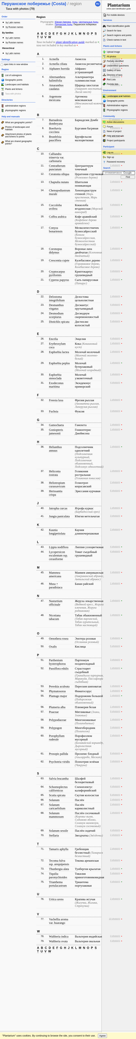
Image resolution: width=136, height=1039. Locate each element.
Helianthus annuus (55, 448)
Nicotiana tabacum (54, 617)
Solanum (54, 800)
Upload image (113, 52)
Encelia (53, 339)
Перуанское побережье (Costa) (76, 25)
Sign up (110, 157)
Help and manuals (115, 136)
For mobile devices (116, 15)
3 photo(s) (115, 58)
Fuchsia (53, 411)
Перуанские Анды (63, 24)
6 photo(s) (115, 490)
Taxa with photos (13, 94)
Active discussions (115, 122)
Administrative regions (117, 105)
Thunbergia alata (59, 869)
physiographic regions (15, 110)
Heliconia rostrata (54, 473)
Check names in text (116, 40)
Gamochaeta (56, 425)
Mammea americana (55, 574)
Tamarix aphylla (58, 849)
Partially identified (115, 61)
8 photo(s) (115, 753)
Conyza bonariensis (55, 229)
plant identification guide (70, 42)
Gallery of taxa (113, 70)
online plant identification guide (119, 6)
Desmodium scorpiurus (56, 315)
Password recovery (116, 162)
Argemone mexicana (55, 98)
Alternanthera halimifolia (57, 78)
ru (97, 4)
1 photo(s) (115, 68)
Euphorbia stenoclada (55, 376)
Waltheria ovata (58, 941)
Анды (75, 22)
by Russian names (14, 27)
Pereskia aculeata (59, 686)
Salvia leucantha (58, 778)
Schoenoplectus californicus (58, 788)
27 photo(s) (114, 119)
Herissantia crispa (55, 492)
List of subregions (13, 75)
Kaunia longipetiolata (57, 531)
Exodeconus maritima (56, 384)
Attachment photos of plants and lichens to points (18, 135)
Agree (102, 966)
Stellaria (54, 835)
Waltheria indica (58, 936)
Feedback (24, 959)
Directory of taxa (114, 75)
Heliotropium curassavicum (57, 484)
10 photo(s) (114, 919)
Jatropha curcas (58, 508)
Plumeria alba (57, 707)
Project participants (116, 140)
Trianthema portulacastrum (58, 883)
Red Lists (111, 79)
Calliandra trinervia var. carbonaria (56, 157)
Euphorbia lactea (59, 352)
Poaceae (54, 712)
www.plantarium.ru (119, 959)
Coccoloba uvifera (55, 206)
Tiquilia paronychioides (58, 875)
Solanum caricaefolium (57, 806)
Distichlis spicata (59, 321)
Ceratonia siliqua (59, 174)
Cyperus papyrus (59, 280)
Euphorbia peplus (59, 363)
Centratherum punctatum (57, 167)
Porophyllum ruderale (56, 737)
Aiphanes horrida (59, 68)
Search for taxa (114, 30)
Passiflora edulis (58, 668)
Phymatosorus (57, 691)
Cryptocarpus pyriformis (57, 273)
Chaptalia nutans (59, 182)
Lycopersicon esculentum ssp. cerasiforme (58, 555)
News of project (114, 131)
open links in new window (16, 64)
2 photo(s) (115, 153)
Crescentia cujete (59, 260)
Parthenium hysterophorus (57, 662)
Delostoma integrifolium (57, 298)
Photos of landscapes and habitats (17, 128)
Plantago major (58, 696)
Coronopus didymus (55, 250)
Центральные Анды (88, 22)
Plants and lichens (13, 89)
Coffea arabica (57, 216)
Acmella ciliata (58, 64)
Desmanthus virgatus (56, 306)
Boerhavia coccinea (55, 130)
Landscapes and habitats (17, 84)
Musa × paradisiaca (55, 585)
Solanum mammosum (56, 814)
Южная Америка (63, 22)
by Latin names (13, 22)
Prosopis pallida (58, 753)
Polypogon (55, 728)
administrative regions (15, 106)
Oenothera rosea (58, 638)
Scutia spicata (57, 795)
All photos (111, 56)
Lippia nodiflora (58, 547)
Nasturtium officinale (55, 602)
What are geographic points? (18, 122)
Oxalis (53, 646)
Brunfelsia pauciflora (55, 138)
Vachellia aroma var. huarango (58, 921)
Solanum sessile (58, 830)
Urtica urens (56, 899)
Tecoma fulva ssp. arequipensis (59, 862)
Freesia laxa (56, 400)
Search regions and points (119, 35)
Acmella (54, 59)
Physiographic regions (117, 110)
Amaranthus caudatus (56, 87)
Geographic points (13, 80)
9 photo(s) (115, 711)
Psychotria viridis (59, 761)
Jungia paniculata (59, 516)
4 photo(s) (115, 76)
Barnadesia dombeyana (56, 121)
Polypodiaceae (57, 720)
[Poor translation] (13, 985)
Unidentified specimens (118, 66)
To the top (95, 959)
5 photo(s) (115, 321)
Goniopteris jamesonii (56, 431)
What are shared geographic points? (18, 142)
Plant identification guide (118, 26)
